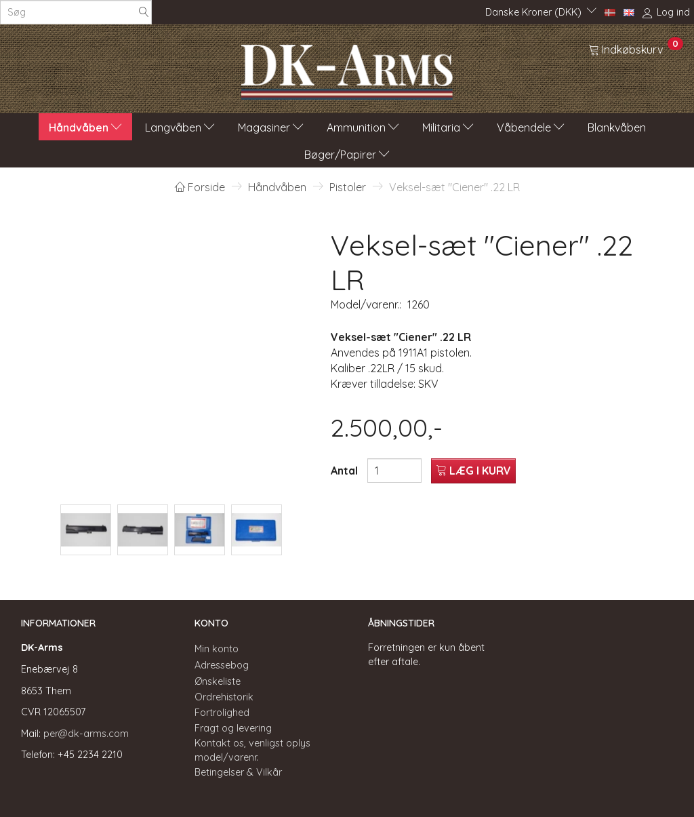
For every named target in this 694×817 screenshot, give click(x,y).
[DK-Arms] (346, 68)
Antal (346, 470)
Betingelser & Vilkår (238, 772)
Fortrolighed (222, 712)
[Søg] (143, 12)
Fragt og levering (233, 728)
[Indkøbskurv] (635, 48)
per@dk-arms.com (86, 734)
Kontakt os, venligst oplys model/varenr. (252, 750)
